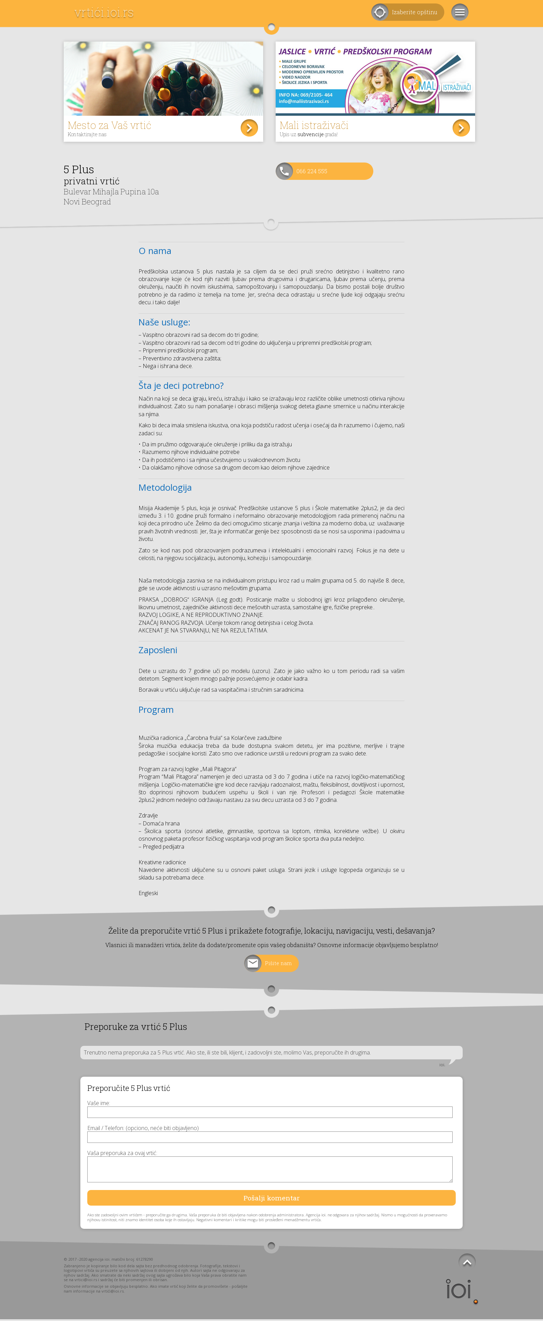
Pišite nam (278, 965)
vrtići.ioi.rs (104, 12)
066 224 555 (311, 172)
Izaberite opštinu (414, 12)
